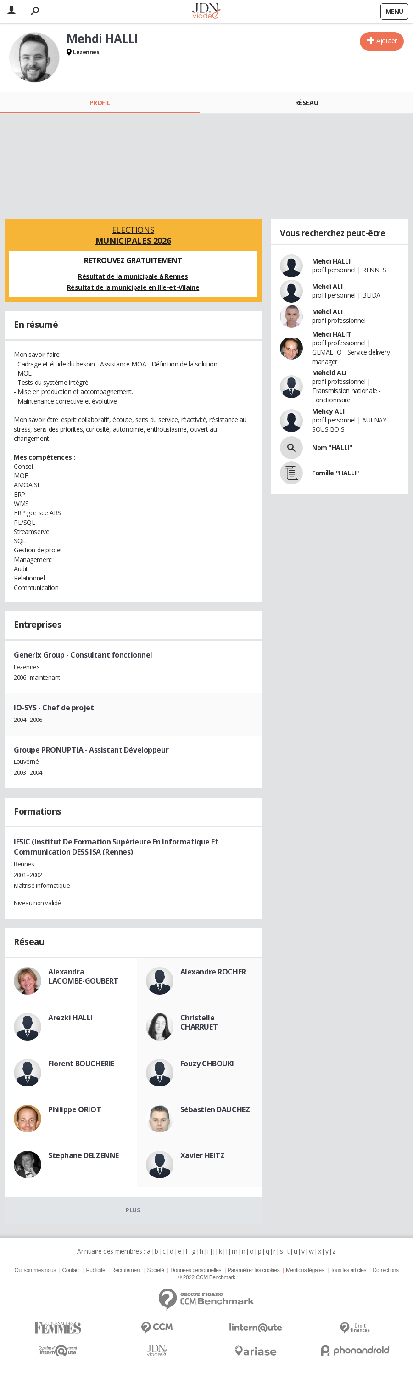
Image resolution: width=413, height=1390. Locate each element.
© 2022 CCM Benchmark (206, 1277)
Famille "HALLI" (335, 472)
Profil (99, 102)
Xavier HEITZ (202, 1155)
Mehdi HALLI (331, 261)
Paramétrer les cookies (253, 1270)
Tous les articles (348, 1270)
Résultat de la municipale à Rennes (133, 276)
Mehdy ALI (328, 411)
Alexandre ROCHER (213, 972)
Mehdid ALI (329, 372)
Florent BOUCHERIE (81, 1063)
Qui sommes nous (35, 1270)
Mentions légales (305, 1270)
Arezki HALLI (70, 1018)
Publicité (96, 1270)
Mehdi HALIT (331, 334)
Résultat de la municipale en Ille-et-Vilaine (133, 287)
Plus (133, 1210)
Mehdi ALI (327, 286)
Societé (155, 1270)
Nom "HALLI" (332, 447)
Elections (133, 235)
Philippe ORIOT (74, 1109)
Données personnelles (195, 1270)
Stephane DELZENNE (83, 1155)
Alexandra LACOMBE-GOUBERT (83, 976)
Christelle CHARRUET (199, 1022)
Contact (71, 1270)
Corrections (386, 1270)
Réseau (306, 102)
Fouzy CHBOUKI (207, 1063)
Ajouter (386, 40)
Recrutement (126, 1270)
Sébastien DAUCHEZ (215, 1109)
